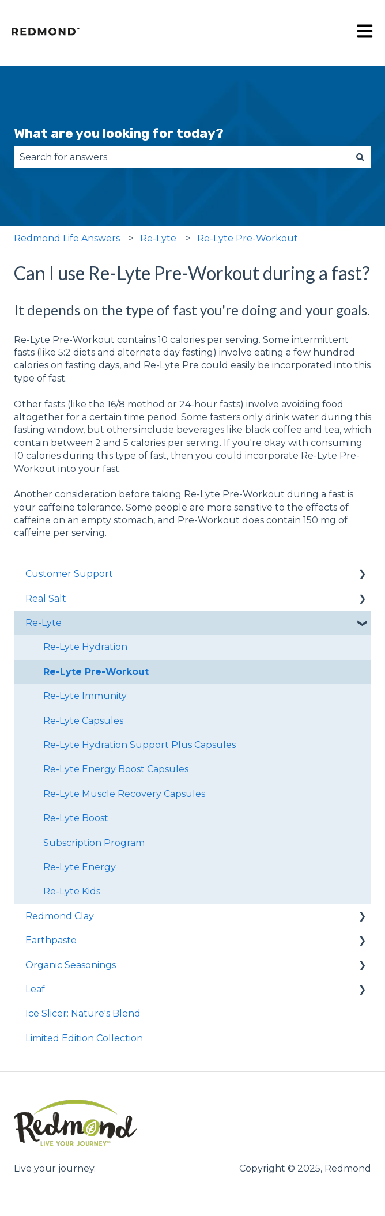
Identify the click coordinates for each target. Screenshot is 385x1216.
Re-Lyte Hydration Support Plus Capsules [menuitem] (139, 744)
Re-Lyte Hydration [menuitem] (85, 646)
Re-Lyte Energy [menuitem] (79, 867)
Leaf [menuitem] (35, 989)
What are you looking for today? (119, 133)
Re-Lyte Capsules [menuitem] (83, 720)
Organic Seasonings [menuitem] (70, 965)
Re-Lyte (158, 238)
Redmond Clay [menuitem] (59, 916)
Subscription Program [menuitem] (94, 842)
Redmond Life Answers (67, 238)
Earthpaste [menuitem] (51, 940)
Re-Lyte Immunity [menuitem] (85, 695)
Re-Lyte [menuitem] (43, 622)
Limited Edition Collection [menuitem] (84, 1038)
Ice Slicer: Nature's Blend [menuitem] (83, 1013)
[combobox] (181, 157)
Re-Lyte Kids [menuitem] (71, 891)
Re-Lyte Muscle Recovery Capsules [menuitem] (124, 793)
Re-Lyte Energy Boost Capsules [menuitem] (115, 769)
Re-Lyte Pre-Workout (247, 238)
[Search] (360, 157)
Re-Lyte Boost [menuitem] (75, 818)
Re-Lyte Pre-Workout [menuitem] (96, 671)
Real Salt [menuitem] (45, 598)
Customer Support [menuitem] (69, 573)
